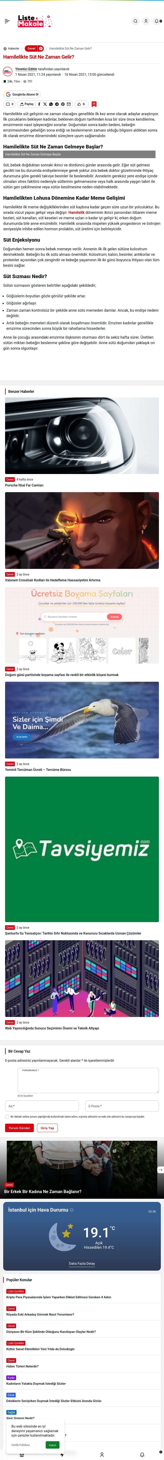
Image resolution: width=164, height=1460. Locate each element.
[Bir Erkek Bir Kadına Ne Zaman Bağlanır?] (82, 1170)
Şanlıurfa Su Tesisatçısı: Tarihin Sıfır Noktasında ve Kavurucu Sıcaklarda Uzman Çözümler (73, 933)
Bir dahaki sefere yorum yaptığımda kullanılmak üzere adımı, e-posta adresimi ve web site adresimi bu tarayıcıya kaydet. (78, 1116)
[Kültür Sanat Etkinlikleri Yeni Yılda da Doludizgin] (82, 1346)
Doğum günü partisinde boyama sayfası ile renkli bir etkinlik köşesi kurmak (62, 675)
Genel (10, 479)
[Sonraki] (160, 1169)
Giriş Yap (47, 1128)
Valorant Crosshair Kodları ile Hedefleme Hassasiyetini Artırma (52, 580)
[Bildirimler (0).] (156, 21)
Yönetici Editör (26, 69)
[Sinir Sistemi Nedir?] (82, 1415)
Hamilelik (76, 212)
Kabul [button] (52, 1445)
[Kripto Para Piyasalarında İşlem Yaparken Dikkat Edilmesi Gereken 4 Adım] (82, 1294)
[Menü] (7, 21)
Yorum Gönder (19, 1128)
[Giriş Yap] (146, 21)
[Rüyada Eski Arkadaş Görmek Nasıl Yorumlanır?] (82, 1311)
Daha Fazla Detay (82, 1264)
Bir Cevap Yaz (19, 1051)
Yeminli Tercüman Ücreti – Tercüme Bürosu (38, 770)
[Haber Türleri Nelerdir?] (82, 1363)
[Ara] (135, 21)
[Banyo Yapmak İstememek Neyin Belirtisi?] (82, 1432)
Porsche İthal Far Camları (24, 485)
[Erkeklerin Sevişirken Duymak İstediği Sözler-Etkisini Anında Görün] (82, 1398)
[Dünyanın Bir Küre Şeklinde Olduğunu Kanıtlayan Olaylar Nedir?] (82, 1328)
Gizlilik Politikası (20, 1445)
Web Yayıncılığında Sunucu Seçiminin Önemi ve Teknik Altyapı (52, 1028)
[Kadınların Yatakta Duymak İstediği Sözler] (82, 1380)
